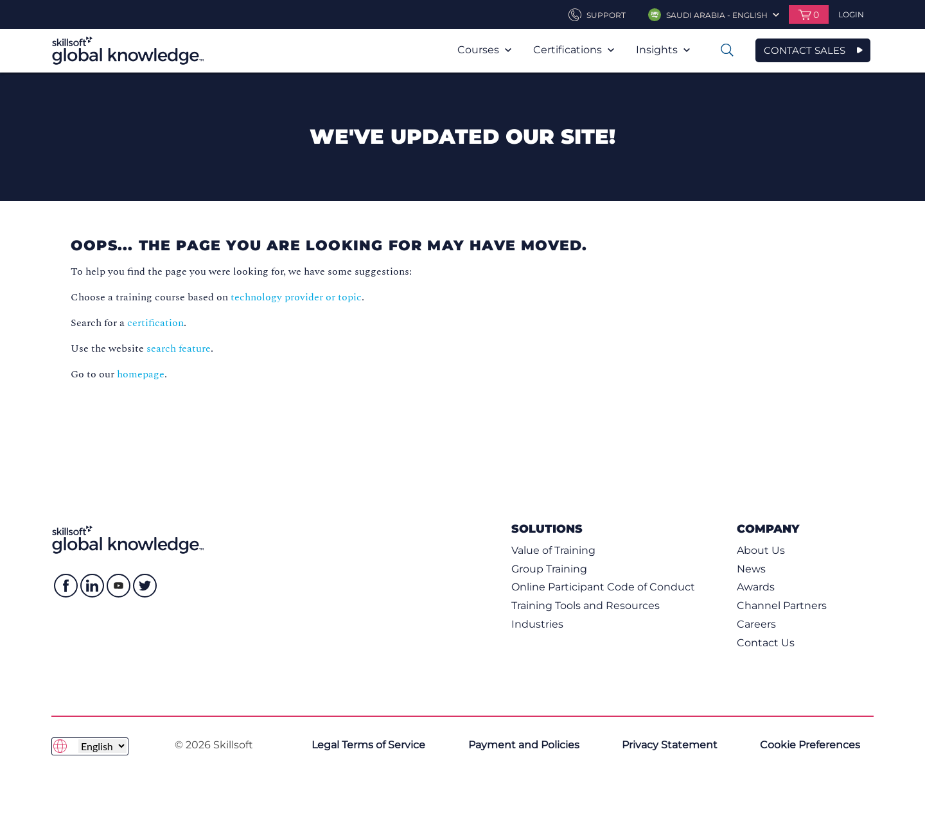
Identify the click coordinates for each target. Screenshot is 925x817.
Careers (756, 624)
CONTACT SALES (804, 50)
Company (768, 528)
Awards (756, 587)
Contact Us (766, 643)
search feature (178, 348)
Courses (484, 50)
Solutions (547, 528)
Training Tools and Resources (585, 605)
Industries (537, 624)
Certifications (573, 50)
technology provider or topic (296, 297)
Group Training (549, 569)
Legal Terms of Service (368, 745)
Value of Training (553, 550)
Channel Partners (782, 605)
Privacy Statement (670, 745)
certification (155, 323)
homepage (140, 374)
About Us (761, 550)
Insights (663, 50)
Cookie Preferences (810, 745)
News (751, 569)
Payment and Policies (523, 745)
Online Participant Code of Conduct (603, 587)
